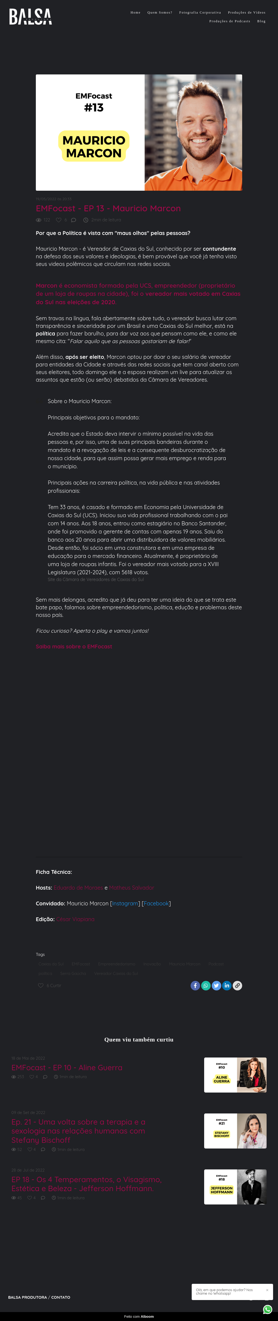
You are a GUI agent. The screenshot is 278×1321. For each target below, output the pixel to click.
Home (136, 12)
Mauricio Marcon (184, 964)
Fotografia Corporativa (200, 12)
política (45, 973)
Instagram (125, 903)
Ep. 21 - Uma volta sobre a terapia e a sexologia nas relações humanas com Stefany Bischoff (78, 1131)
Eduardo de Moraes (78, 887)
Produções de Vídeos (247, 12)
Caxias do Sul (51, 964)
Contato (60, 1297)
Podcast (216, 964)
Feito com (139, 1316)
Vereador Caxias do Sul (116, 973)
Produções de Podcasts (229, 21)
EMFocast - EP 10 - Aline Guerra (66, 1067)
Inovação (152, 964)
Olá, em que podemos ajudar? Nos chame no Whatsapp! (224, 1291)
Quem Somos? (159, 12)
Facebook (156, 903)
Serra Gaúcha (73, 973)
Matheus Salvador (131, 887)
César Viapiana (75, 919)
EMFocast (81, 964)
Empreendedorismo (116, 964)
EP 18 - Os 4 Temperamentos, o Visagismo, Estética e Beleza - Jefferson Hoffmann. (86, 1184)
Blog (261, 21)
